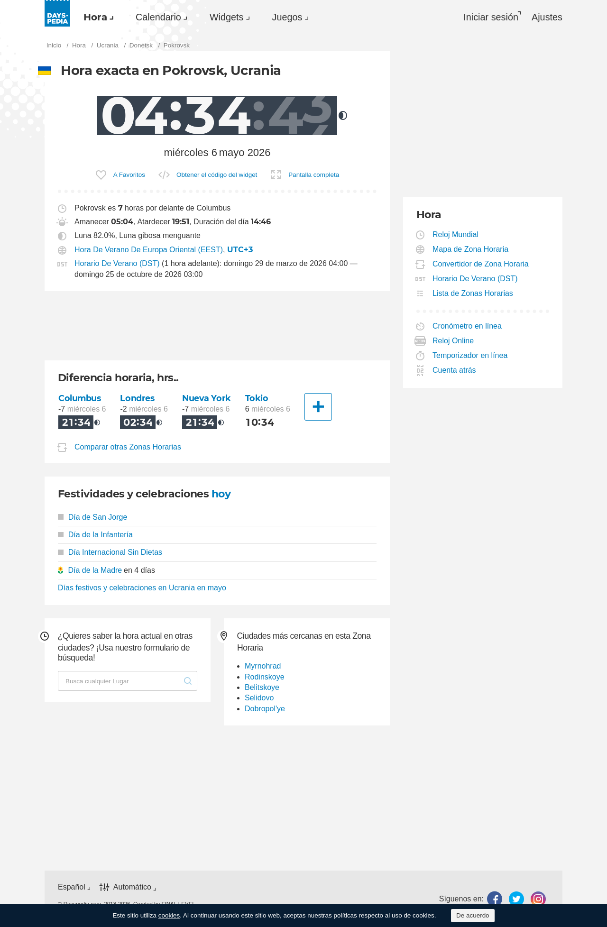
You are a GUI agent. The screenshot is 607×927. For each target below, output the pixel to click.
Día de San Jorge (92, 517)
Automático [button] (132, 887)
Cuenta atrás (454, 370)
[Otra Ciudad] (318, 407)
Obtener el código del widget (216, 174)
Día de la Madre (95, 570)
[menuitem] (96, 17)
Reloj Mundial (455, 234)
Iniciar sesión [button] (490, 17)
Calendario (158, 17)
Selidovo (259, 698)
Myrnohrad (263, 666)
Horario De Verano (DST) (117, 263)
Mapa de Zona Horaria (470, 249)
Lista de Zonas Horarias (473, 293)
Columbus (79, 398)
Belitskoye (262, 687)
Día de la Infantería (95, 535)
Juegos (287, 17)
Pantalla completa (313, 174)
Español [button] (71, 887)
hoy (221, 493)
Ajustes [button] (547, 17)
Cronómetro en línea (467, 326)
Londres (137, 398)
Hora (95, 17)
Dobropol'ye (265, 709)
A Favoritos (129, 174)
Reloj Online (453, 341)
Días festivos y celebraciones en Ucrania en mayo (142, 588)
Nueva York (206, 398)
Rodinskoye (265, 677)
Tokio (256, 398)
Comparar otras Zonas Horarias (127, 447)
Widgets (227, 17)
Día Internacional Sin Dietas (110, 552)
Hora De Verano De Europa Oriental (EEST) (148, 250)
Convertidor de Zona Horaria (481, 264)
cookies (169, 915)
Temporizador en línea (470, 355)
